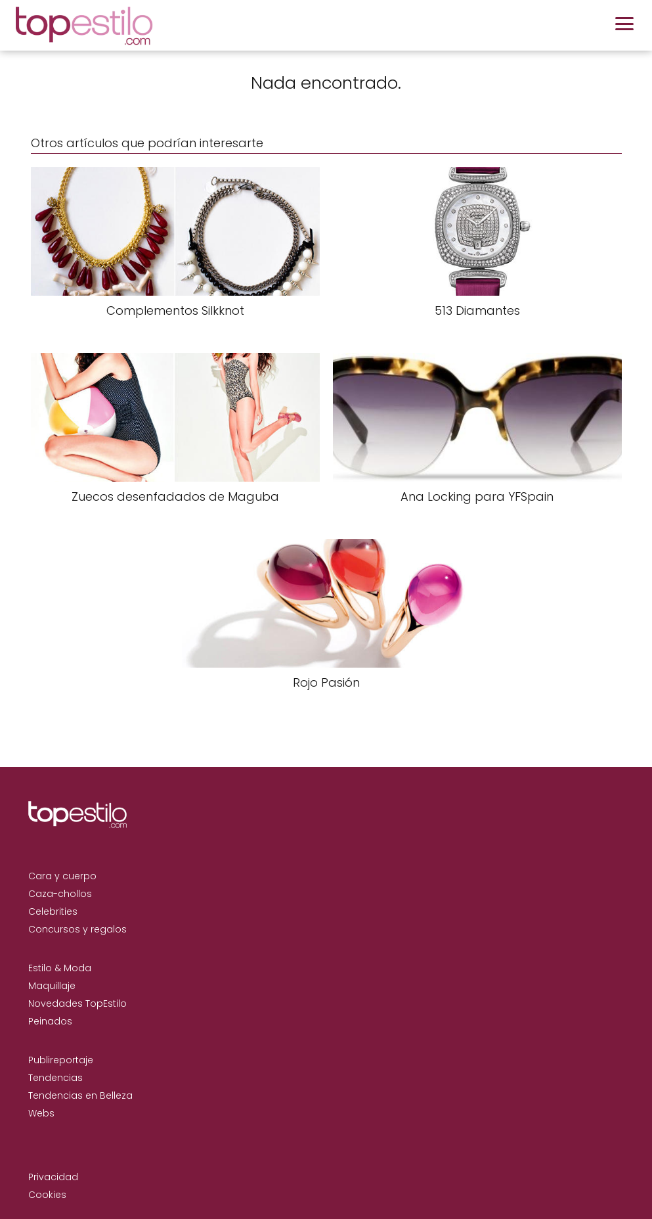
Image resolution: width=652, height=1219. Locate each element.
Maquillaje (52, 985)
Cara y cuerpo (62, 876)
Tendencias (55, 1077)
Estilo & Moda (59, 968)
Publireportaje (60, 1060)
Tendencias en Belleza (80, 1095)
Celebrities (52, 911)
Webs (41, 1113)
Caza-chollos (60, 893)
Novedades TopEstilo (77, 1003)
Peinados (50, 1021)
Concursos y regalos (77, 929)
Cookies (47, 1194)
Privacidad (53, 1177)
